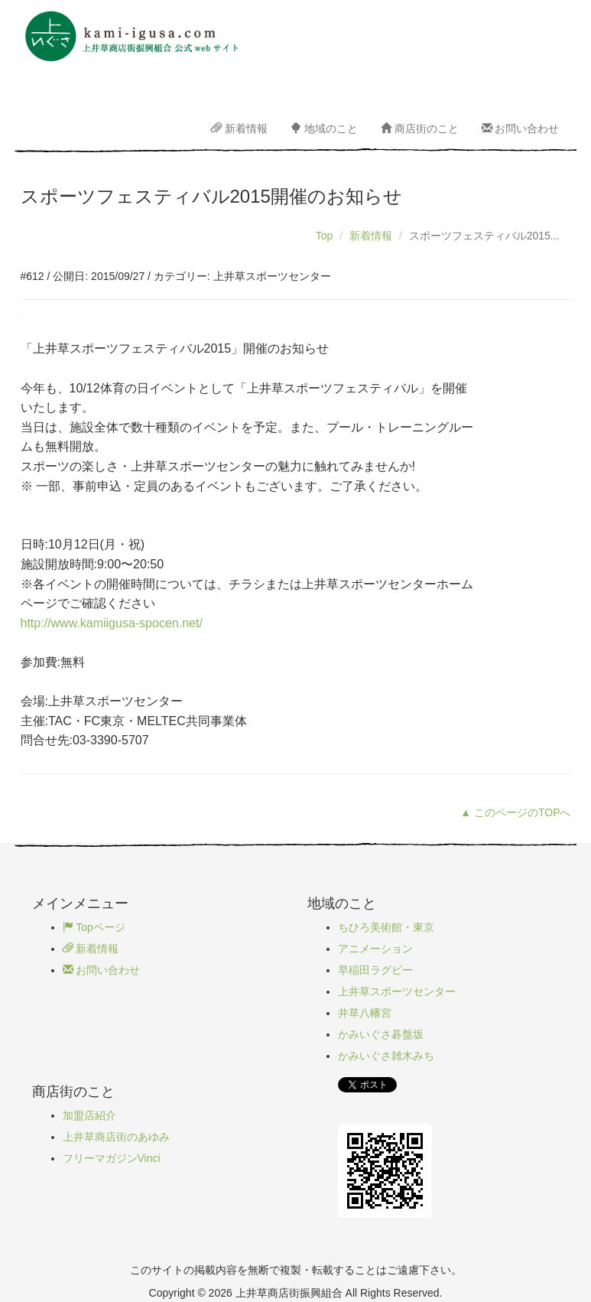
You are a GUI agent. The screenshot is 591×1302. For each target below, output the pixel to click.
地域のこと (324, 128)
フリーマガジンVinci (112, 1158)
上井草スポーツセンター (397, 991)
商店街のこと (420, 128)
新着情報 (239, 128)
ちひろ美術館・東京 (386, 927)
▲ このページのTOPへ (515, 812)
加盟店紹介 (89, 1115)
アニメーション (375, 948)
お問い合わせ (521, 128)
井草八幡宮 (364, 1013)
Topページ (94, 927)
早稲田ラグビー (375, 970)
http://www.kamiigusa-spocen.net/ (112, 623)
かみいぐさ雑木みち (386, 1056)
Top (324, 235)
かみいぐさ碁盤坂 (381, 1034)
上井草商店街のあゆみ (116, 1137)
